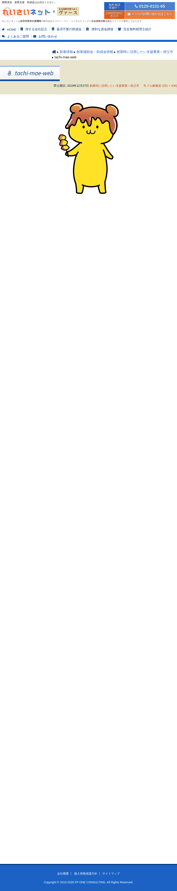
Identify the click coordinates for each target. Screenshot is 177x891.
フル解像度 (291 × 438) (162, 85)
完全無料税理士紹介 (137, 29)
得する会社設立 (36, 29)
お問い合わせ (47, 36)
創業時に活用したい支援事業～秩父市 (145, 52)
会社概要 (63, 873)
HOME (11, 29)
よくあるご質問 (18, 36)
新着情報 (66, 52)
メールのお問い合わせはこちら (150, 14)
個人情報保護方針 (85, 873)
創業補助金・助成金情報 (95, 52)
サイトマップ (111, 873)
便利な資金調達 (102, 29)
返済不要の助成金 (69, 29)
